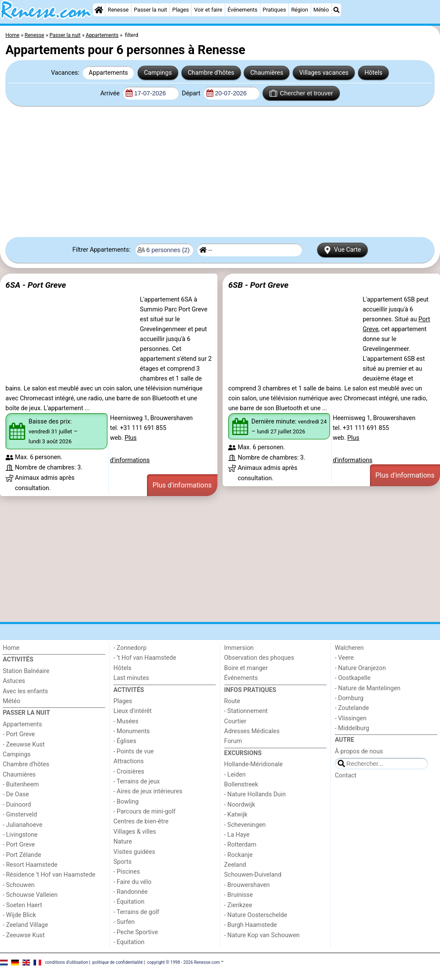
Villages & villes (134, 831)
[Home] (99, 9)
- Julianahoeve (22, 825)
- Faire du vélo (132, 882)
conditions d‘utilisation (66, 962)
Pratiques (274, 9)
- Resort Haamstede (30, 864)
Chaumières (266, 72)
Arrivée (110, 93)
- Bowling (126, 801)
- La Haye (237, 834)
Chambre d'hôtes (211, 72)
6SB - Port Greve (258, 285)
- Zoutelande (352, 708)
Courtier (235, 721)
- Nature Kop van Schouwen (262, 935)
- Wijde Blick (19, 915)
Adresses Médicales (252, 731)
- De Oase (16, 794)
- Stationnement (246, 711)
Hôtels (373, 72)
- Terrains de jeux (136, 781)
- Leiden (235, 774)
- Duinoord (17, 804)
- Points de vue (133, 751)
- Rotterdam (240, 844)
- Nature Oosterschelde (255, 915)
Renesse (118, 9)
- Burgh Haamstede (250, 925)
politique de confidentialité (117, 962)
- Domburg (349, 698)
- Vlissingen (351, 718)
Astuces (14, 681)
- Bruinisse (238, 895)
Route (232, 701)
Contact (345, 775)
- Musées (125, 721)
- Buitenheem (21, 784)
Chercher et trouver (301, 93)
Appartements (108, 72)
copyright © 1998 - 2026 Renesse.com (183, 962)
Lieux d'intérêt (132, 711)
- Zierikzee (238, 905)
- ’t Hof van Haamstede (144, 657)
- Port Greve (19, 734)
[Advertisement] (220, 172)
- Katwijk (236, 814)
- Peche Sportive (135, 932)
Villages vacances (323, 72)
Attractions (128, 761)
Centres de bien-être (140, 821)
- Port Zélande (22, 855)
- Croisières (128, 771)
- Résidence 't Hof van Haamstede (49, 874)
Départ (192, 93)
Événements (242, 9)
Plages (180, 9)
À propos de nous (359, 751)
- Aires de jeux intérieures (147, 791)
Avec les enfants (25, 691)
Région (299, 9)
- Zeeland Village (25, 925)
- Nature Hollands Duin (255, 794)
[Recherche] (336, 9)
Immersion (239, 648)
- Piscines (126, 871)
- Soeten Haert (22, 905)
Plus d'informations (182, 485)
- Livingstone (20, 834)
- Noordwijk (239, 804)
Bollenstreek (241, 784)
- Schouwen (18, 885)
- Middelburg (352, 728)
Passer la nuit (150, 9)
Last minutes (131, 678)
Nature (122, 841)
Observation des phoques (259, 657)
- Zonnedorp (130, 648)
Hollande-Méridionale (253, 764)
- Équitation (128, 901)
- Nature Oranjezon (360, 668)
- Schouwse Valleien (30, 895)
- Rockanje (238, 855)
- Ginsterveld (20, 814)
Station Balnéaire (26, 671)
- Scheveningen (245, 825)
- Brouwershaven (247, 885)
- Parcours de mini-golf (144, 811)
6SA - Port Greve (36, 285)
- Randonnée (130, 892)
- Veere (344, 657)
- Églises (124, 741)
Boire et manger (246, 668)
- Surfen (123, 922)
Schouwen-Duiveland (252, 874)
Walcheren (349, 648)
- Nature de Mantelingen (367, 688)
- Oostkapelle (352, 678)
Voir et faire (208, 9)
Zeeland (235, 864)
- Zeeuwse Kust (24, 744)
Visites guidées (134, 852)
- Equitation (128, 942)
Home (11, 648)
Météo (321, 9)
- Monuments (131, 731)
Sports (122, 861)
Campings (158, 72)
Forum (233, 741)
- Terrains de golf (136, 912)
